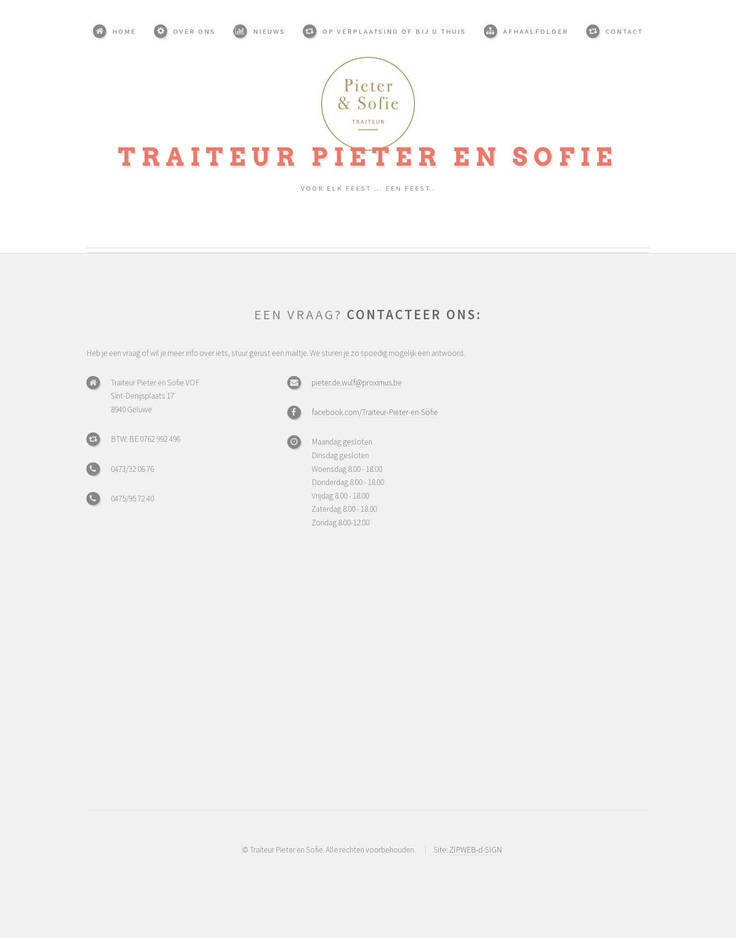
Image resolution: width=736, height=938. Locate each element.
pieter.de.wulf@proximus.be (357, 382)
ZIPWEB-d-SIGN (475, 850)
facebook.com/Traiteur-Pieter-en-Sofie (375, 412)
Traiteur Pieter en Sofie (368, 157)
